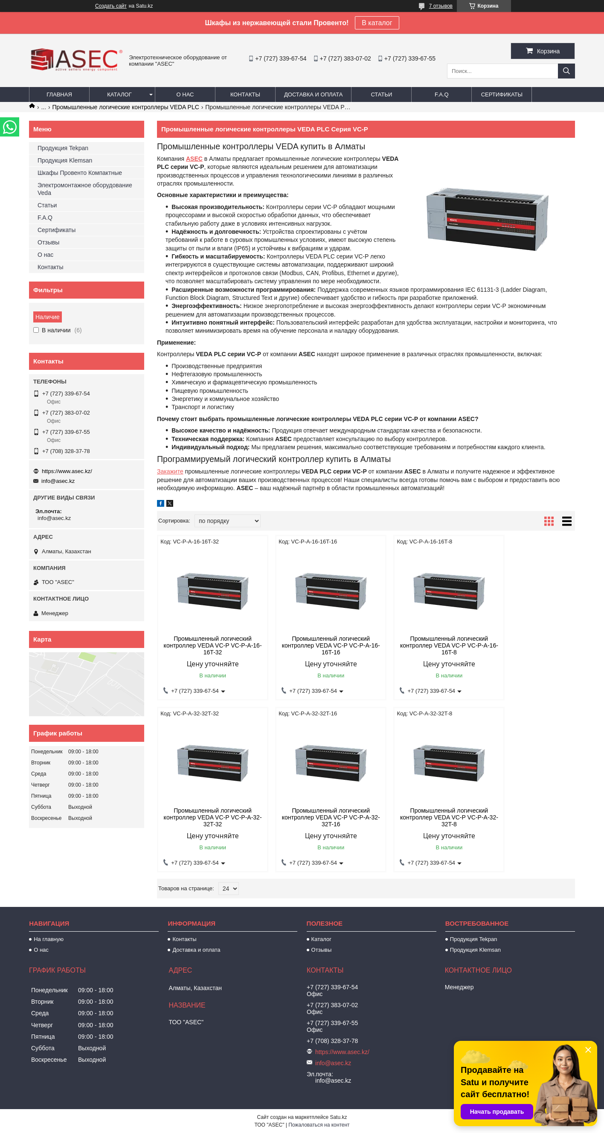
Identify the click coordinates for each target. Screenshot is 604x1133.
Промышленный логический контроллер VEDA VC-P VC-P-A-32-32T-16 (207, 817)
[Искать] (566, 71)
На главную (49, 939)
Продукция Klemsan (65, 160)
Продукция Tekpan (63, 148)
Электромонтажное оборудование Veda (85, 189)
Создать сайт (111, 6)
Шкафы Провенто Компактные (80, 172)
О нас (185, 94)
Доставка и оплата (313, 94)
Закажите (170, 471)
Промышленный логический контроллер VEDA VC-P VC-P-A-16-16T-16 (313, 645)
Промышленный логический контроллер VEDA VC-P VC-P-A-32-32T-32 (525, 645)
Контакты (245, 94)
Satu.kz (338, 1117)
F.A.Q (442, 94)
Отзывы (48, 242)
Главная (59, 94)
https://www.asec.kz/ (67, 471)
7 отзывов (441, 6)
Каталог (119, 94)
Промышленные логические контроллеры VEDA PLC (125, 107)
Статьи (381, 94)
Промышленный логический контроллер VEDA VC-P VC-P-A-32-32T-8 (313, 817)
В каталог (377, 22)
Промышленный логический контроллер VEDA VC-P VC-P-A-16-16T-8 (419, 645)
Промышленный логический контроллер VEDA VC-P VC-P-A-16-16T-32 (207, 645)
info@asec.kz (58, 481)
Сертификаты (502, 94)
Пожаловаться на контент (318, 1125)
